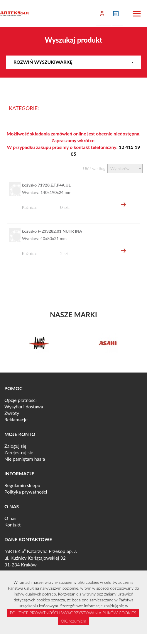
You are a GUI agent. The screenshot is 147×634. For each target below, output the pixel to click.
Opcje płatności (20, 400)
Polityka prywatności (25, 491)
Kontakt (12, 524)
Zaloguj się (15, 446)
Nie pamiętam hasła (24, 459)
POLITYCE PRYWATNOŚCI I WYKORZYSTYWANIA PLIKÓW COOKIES (73, 612)
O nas (10, 518)
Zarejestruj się (18, 452)
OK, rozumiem (73, 620)
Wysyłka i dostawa (23, 406)
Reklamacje (16, 419)
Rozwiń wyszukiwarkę (73, 62)
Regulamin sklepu (22, 485)
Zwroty (11, 413)
